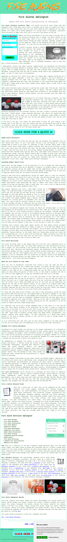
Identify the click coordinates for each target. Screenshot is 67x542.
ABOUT (50, 13)
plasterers (5, 477)
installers (12, 71)
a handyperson (18, 468)
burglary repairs (31, 470)
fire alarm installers (9, 410)
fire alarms (39, 98)
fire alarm (21, 76)
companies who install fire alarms (25, 509)
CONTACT (56, 13)
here (19, 511)
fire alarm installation (32, 35)
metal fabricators (30, 464)
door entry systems (17, 475)
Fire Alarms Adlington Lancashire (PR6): (16, 25)
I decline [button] (44, 537)
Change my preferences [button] (53, 537)
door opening (58, 470)
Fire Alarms (11, 529)
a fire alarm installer (44, 461)
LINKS (46, 13)
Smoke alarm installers (9, 88)
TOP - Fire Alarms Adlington (11, 517)
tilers (4, 464)
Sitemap (2, 529)
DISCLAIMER (62, 13)
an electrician (46, 475)
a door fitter (33, 473)
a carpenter (36, 462)
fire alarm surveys (55, 398)
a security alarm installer (45, 471)
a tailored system (56, 111)
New (6, 529)
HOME (42, 13)
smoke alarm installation (22, 392)
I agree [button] (39, 537)
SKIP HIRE (46, 468)
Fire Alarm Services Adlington (17, 416)
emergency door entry (16, 471)
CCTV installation (54, 473)
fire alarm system (13, 29)
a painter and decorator (40, 466)
